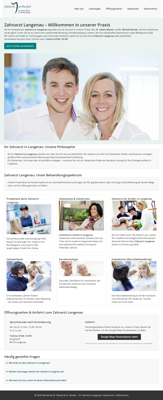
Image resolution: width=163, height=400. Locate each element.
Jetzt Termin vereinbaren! (20, 46)
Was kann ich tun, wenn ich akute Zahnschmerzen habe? (38, 380)
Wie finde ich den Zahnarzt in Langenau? (29, 362)
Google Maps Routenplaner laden (119, 337)
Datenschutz (150, 8)
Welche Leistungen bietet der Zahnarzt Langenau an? (36, 371)
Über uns (79, 8)
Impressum (133, 8)
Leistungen (95, 8)
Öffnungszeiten (114, 8)
